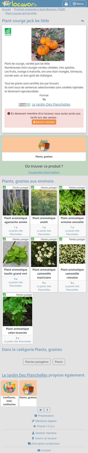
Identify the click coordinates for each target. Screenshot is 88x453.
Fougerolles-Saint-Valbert (44, 172)
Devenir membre (44, 122)
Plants (59, 362)
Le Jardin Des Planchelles (17, 341)
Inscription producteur (44, 443)
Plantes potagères (36, 362)
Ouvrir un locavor (44, 438)
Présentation (44, 415)
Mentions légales (44, 421)
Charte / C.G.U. (44, 426)
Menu (78, 4)
